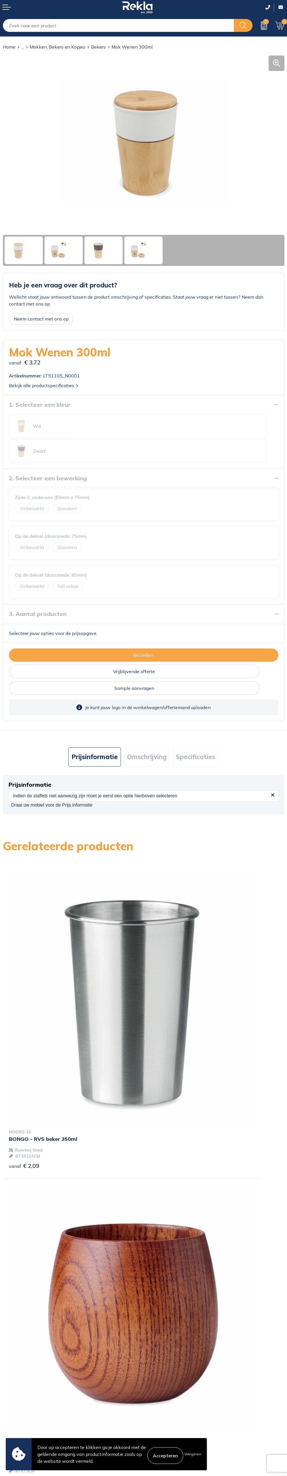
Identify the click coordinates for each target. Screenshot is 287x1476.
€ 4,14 (165, 1011)
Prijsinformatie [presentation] (95, 715)
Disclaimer (157, 1407)
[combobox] (118, 25)
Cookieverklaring (164, 1388)
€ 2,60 (24, 1207)
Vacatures (156, 1322)
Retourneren (16, 1416)
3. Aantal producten (38, 588)
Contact (11, 1388)
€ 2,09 (24, 1005)
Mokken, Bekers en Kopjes (57, 47)
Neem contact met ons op (41, 319)
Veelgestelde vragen (167, 1350)
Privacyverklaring (164, 1398)
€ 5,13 (165, 1207)
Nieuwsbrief (159, 1341)
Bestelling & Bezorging (27, 1398)
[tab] (94, 715)
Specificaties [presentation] (195, 715)
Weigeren (192, 1454)
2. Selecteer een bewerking (48, 453)
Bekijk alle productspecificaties (43, 385)
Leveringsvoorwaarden (170, 1416)
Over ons (155, 1313)
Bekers (98, 47)
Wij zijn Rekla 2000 (167, 1332)
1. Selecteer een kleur (40, 404)
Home (9, 47)
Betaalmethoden (20, 1407)
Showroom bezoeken (168, 1359)
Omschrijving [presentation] (147, 715)
